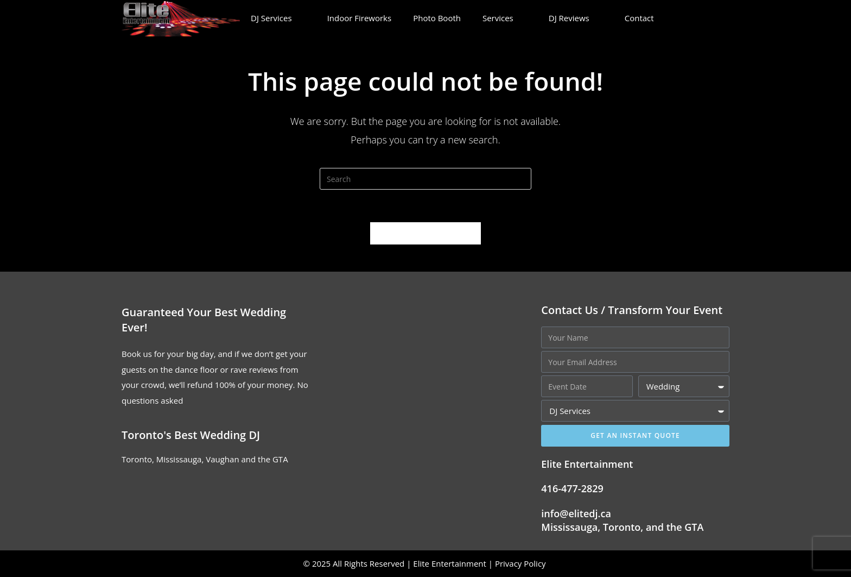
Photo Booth (437, 17)
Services (504, 18)
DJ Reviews (576, 18)
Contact (646, 18)
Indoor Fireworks (359, 17)
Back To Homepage (425, 233)
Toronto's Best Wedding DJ (191, 435)
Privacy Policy (521, 563)
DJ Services (278, 18)
